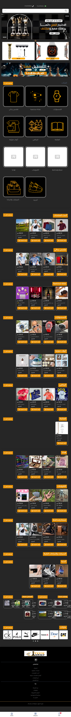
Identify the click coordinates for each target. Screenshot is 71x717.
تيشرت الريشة (47, 268)
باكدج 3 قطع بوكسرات (47, 235)
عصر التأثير (59, 435)
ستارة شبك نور (21, 469)
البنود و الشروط (35, 689)
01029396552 (29, 6)
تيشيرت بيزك (60, 268)
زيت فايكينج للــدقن (48, 302)
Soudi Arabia (41, 6)
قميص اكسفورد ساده (61, 235)
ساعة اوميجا (60, 335)
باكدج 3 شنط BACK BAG (35, 536)
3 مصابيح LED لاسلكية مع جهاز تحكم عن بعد (48, 369)
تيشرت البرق (20, 268)
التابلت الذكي (34, 502)
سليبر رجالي (60, 577)
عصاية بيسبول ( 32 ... (25, 597)
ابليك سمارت (20, 368)
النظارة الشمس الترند (35, 335)
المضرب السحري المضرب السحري (52, 608)
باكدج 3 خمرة (34, 302)
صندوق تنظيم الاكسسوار (34, 469)
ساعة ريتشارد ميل (48, 335)
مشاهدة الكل (8, 83)
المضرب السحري (21, 235)
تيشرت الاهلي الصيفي (20, 402)
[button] (33, 637)
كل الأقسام (35, 676)
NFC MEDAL (60, 502)
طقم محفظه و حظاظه (60, 536)
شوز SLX (46, 577)
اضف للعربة (61, 240)
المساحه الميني (61, 368)
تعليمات (35, 686)
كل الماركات (36, 674)
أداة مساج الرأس (61, 302)
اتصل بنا (35, 693)
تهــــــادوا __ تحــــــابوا (61, 469)
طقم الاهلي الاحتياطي (33, 402)
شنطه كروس (47, 536)
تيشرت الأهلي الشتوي (47, 402)
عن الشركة (35, 684)
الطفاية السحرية (35, 368)
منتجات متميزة (35, 666)
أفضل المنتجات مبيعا (35, 671)
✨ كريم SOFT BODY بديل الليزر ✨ (21, 302)
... (11, 597)
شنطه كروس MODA (34, 235)
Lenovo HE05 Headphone (47, 503)
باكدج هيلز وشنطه (35, 577)
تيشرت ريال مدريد (61, 402)
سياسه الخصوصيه (35, 691)
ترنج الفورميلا (34, 268)
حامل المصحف (47, 469)
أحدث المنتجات (35, 669)
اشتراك (35, 664)
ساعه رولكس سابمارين (20, 335)
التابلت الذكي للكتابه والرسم (21, 503)
